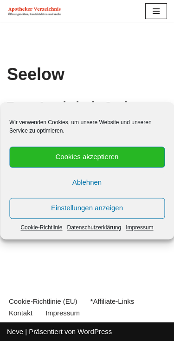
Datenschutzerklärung (94, 227)
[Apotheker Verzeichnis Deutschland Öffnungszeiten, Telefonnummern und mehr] (35, 11)
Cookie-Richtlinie (41, 227)
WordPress (94, 331)
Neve (15, 331)
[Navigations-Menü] (156, 11)
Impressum (139, 227)
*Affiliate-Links (112, 301)
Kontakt (20, 313)
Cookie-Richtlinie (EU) (43, 301)
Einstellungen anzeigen (87, 208)
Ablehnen (87, 182)
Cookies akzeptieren (87, 156)
